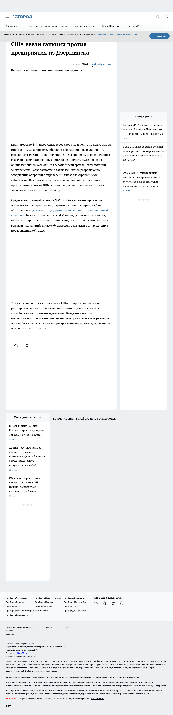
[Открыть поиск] (157, 16)
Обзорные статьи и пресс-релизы (47, 26)
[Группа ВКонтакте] (96, 603)
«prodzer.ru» (28, 643)
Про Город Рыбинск (44, 606)
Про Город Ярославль (74, 598)
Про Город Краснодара (17, 615)
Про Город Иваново (44, 602)
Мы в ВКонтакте (112, 26)
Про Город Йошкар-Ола (75, 602)
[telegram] (27, 345)
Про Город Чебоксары (16, 598)
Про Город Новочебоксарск (48, 598)
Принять (160, 36)
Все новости (12, 26)
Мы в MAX (134, 26)
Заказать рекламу (85, 26)
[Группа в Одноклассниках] (104, 603)
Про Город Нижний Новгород (20, 610)
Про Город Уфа (71, 606)
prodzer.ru (102, 664)
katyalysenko (101, 64)
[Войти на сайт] (166, 16)
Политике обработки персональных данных (117, 34)
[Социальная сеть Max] (121, 603)
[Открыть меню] (7, 16)
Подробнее (160, 685)
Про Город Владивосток (75, 610)
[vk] (16, 345)
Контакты (10, 634)
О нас (69, 627)
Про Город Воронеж (15, 602)
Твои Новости (41, 610)
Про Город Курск (14, 606)
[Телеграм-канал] (113, 603)
